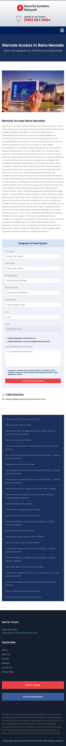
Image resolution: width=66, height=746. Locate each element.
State (7, 324)
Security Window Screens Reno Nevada (22, 515)
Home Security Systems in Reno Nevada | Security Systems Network (32, 447)
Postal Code (10, 300)
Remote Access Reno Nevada (18, 440)
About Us (6, 654)
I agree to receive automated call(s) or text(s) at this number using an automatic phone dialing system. (33, 372)
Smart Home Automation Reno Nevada (22, 591)
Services (5, 663)
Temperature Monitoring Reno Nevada (22, 419)
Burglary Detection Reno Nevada (20, 464)
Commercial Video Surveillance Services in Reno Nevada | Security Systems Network (30, 432)
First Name (10, 251)
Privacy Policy (8, 672)
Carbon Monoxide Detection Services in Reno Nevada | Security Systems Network (29, 496)
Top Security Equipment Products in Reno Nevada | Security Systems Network (32, 574)
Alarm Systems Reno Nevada (18, 425)
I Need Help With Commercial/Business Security (29, 341)
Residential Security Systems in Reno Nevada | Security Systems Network (30, 523)
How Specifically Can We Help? (19, 346)
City (7, 312)
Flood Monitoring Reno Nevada (19, 503)
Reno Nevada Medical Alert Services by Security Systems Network (30, 583)
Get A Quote (33, 685)
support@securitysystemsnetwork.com (25, 399)
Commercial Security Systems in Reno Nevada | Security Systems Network (30, 550)
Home (6, 50)
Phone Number (11, 287)
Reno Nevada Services (21, 50)
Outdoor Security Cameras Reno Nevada (23, 597)
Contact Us (7, 667)
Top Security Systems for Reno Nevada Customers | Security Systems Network (32, 472)
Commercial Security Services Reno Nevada (24, 536)
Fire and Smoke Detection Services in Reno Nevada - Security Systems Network (32, 457)
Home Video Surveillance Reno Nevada (22, 509)
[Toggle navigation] (62, 30)
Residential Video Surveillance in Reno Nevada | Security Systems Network (30, 559)
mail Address (11, 275)
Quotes (5, 658)
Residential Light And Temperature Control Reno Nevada (30, 488)
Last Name (10, 263)
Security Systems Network (25, 741)
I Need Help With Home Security (22, 338)
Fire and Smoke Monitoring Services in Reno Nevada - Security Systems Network (32, 481)
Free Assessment (33, 696)
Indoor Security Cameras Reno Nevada (22, 542)
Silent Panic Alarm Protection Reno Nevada (24, 566)
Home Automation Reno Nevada (19, 530)
